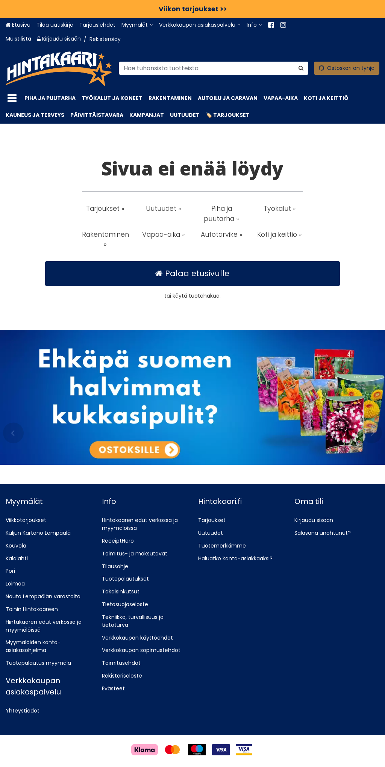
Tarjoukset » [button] (105, 208)
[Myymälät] (137, 25)
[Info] (254, 25)
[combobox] (213, 67)
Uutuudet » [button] (163, 208)
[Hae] (301, 67)
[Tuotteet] (12, 98)
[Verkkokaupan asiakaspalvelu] (200, 25)
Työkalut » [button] (280, 208)
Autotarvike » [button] (222, 234)
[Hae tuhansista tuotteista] (213, 67)
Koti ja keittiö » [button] (279, 234)
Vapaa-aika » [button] (163, 234)
